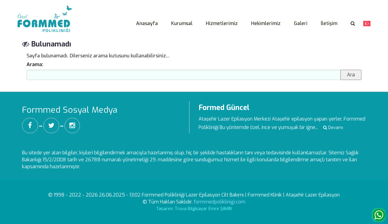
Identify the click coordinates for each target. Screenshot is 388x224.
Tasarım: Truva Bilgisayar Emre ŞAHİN (194, 209)
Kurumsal (181, 23)
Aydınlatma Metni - (291, 4)
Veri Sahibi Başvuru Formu (342, 4)
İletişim (329, 23)
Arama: (35, 64)
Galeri (300, 23)
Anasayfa (147, 23)
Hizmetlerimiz (222, 23)
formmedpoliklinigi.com (219, 202)
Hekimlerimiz (266, 23)
